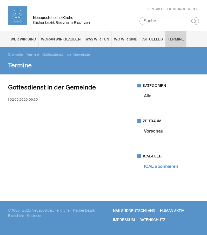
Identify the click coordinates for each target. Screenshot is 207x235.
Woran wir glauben (61, 39)
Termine (176, 39)
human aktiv (172, 210)
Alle (147, 96)
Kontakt (154, 9)
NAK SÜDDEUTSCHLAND (134, 210)
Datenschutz (152, 219)
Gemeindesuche (183, 9)
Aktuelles (152, 39)
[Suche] (169, 21)
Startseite (15, 54)
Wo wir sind (125, 39)
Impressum (124, 219)
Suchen (194, 21)
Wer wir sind (23, 39)
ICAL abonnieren (161, 166)
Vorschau (153, 131)
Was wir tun (97, 39)
